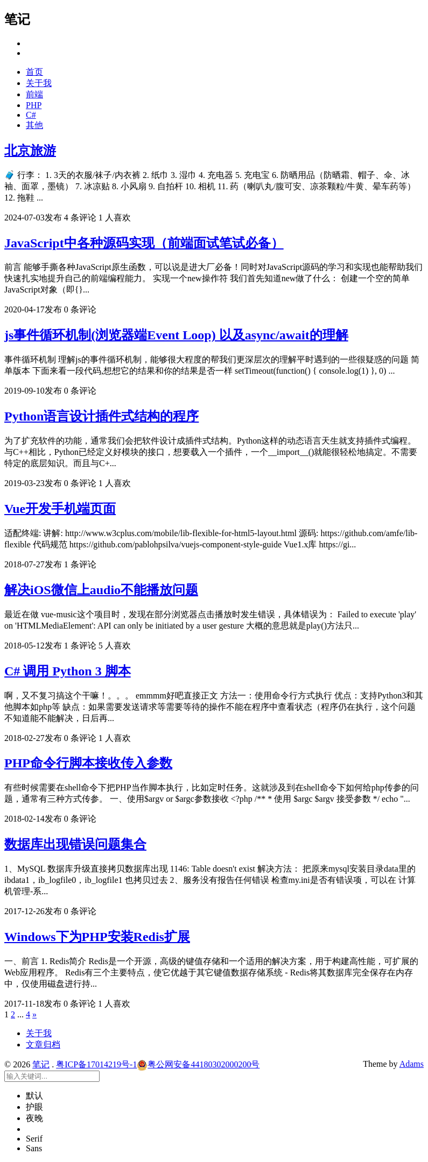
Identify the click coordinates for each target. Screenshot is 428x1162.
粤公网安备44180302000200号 (198, 1064)
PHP (33, 105)
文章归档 (43, 1044)
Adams (411, 1063)
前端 (34, 94)
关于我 (39, 83)
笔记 (41, 1064)
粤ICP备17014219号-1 (96, 1064)
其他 (34, 125)
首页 (34, 71)
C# (31, 114)
